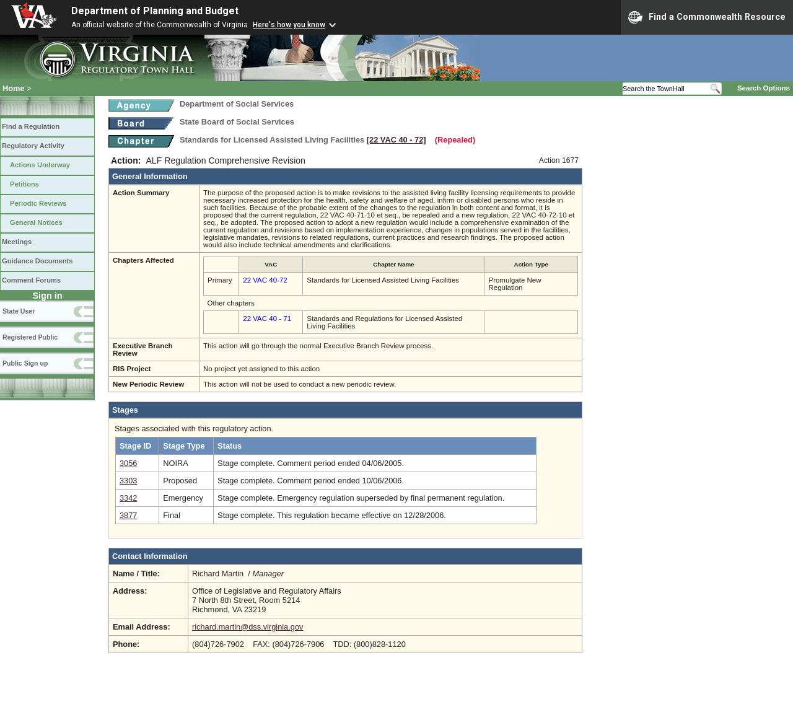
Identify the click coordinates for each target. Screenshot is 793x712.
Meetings (17, 241)
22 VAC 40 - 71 (267, 318)
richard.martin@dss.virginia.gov (247, 626)
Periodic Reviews (38, 203)
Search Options (763, 88)
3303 (128, 480)
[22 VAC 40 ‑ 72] (396, 139)
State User (18, 311)
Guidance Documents (37, 261)
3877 (128, 515)
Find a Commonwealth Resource (707, 17)
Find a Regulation (30, 126)
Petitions (24, 184)
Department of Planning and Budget (155, 11)
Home (13, 88)
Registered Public (30, 337)
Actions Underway (40, 165)
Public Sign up (25, 363)
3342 (128, 498)
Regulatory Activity (33, 145)
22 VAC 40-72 (265, 280)
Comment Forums (31, 280)
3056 (128, 463)
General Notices (36, 222)
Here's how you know (289, 24)
